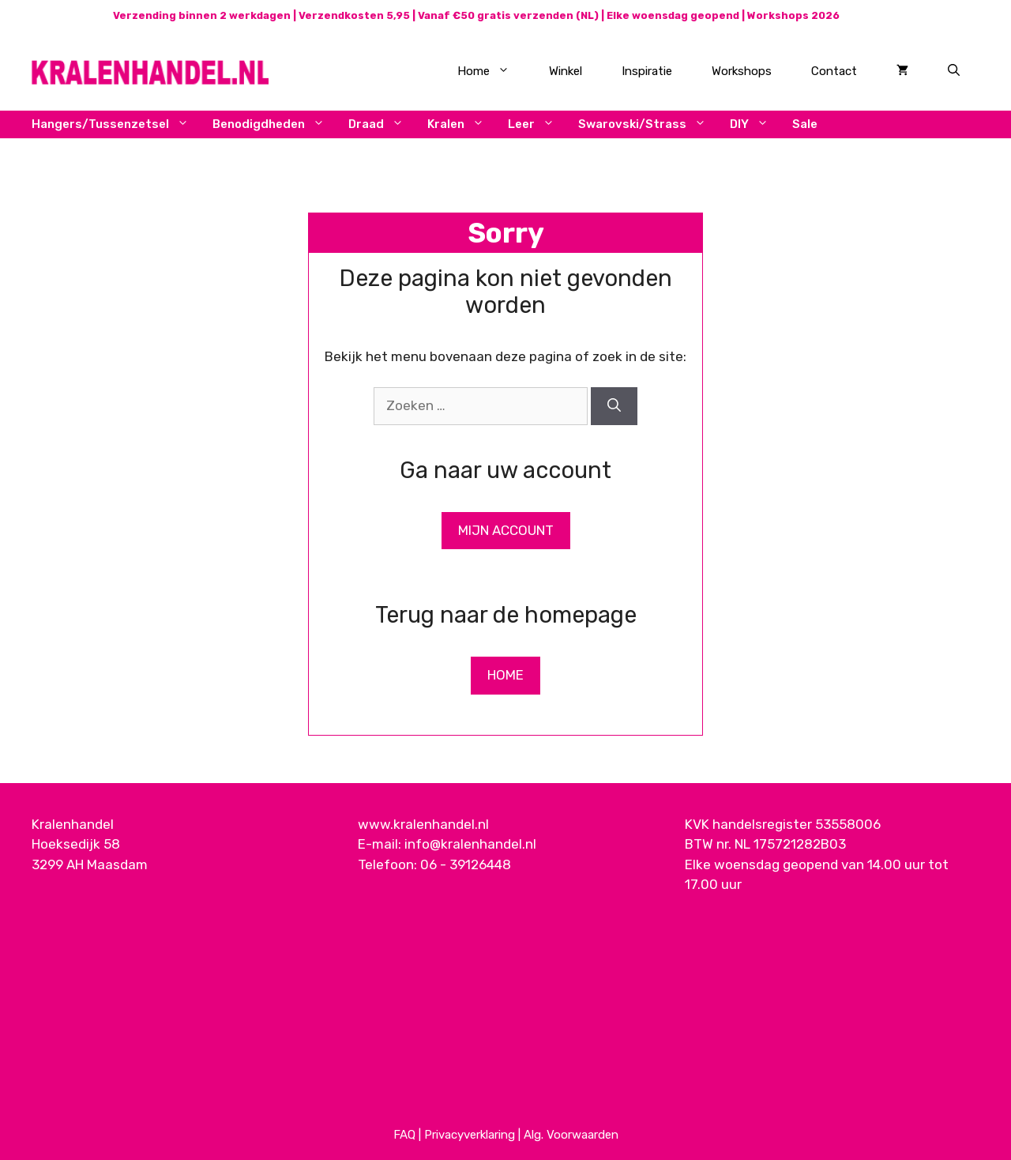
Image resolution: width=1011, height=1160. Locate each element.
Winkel (565, 71)
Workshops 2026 (793, 15)
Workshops (742, 71)
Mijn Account (506, 530)
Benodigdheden (274, 124)
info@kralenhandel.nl (470, 844)
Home (493, 71)
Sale (804, 124)
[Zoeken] (614, 406)
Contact (834, 71)
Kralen (461, 124)
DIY (755, 124)
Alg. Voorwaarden (571, 1135)
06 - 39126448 (465, 864)
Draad (381, 124)
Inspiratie (647, 71)
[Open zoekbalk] (953, 71)
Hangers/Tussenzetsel (116, 124)
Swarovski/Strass (648, 124)
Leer (537, 124)
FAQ (404, 1135)
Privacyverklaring (469, 1135)
